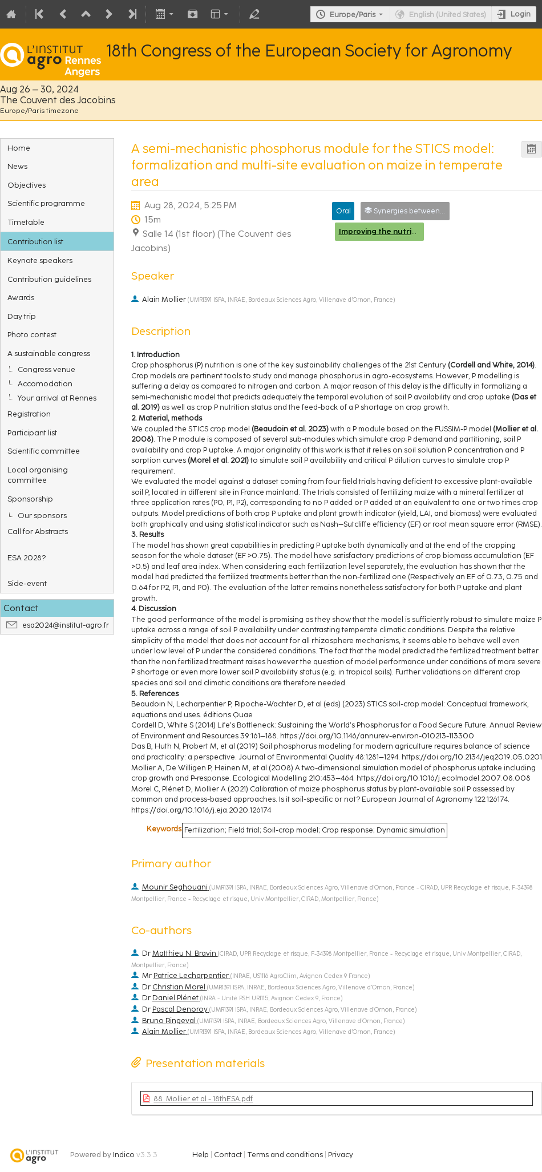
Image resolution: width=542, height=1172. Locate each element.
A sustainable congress (48, 353)
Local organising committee (37, 475)
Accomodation (45, 383)
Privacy (340, 1154)
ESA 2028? (26, 557)
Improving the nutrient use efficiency (409, 231)
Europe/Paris (352, 14)
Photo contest (31, 334)
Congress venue (46, 369)
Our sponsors (42, 515)
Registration (29, 413)
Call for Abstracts (37, 531)
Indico (124, 1154)
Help (200, 1154)
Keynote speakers (39, 260)
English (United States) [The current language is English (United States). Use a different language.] (447, 14)
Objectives (26, 184)
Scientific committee (43, 450)
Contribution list (35, 241)
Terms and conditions (285, 1154)
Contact (228, 1154)
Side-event (27, 583)
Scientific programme (46, 203)
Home (18, 147)
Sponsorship (30, 498)
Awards (20, 297)
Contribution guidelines (49, 279)
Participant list (32, 432)
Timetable (26, 222)
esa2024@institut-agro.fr (65, 625)
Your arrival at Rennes (57, 397)
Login (521, 14)
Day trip (21, 316)
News (17, 166)
